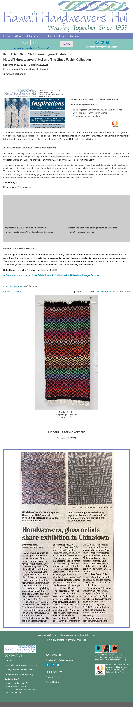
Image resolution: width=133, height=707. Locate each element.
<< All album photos (12, 286)
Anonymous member (105, 291)
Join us (36, 42)
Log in (25, 42)
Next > (17, 291)
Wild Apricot (107, 704)
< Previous (8, 291)
